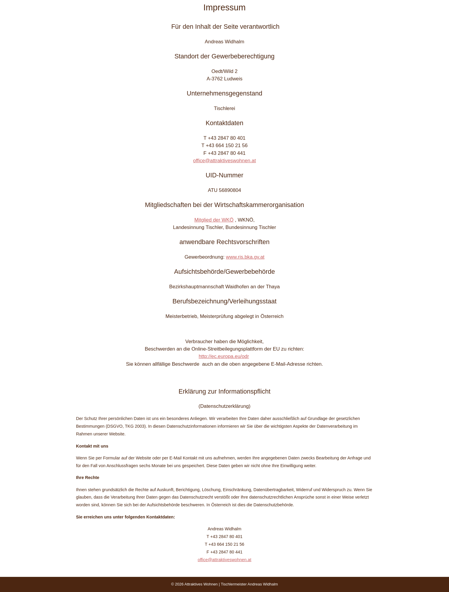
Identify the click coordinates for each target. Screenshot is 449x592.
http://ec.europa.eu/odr (224, 356)
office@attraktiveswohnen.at (224, 160)
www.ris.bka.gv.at (245, 257)
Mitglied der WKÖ (214, 220)
